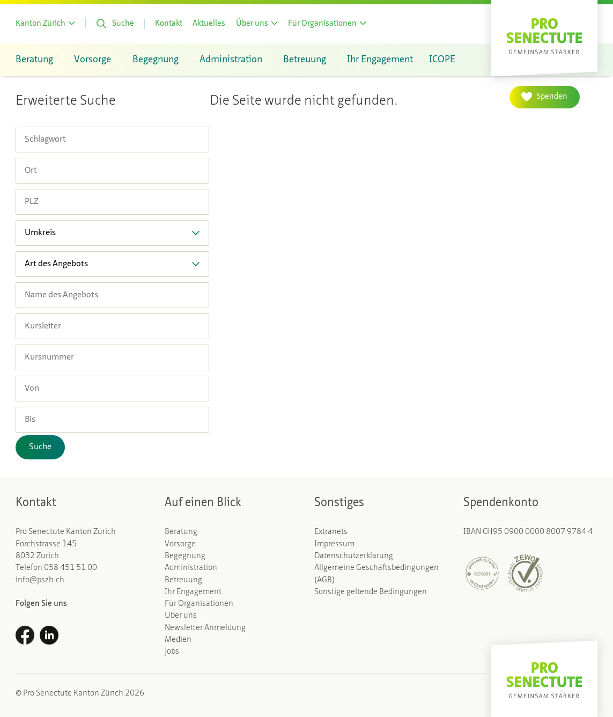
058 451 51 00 (70, 568)
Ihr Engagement (193, 592)
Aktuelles (209, 24)
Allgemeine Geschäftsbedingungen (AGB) (376, 574)
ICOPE (442, 59)
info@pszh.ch (40, 580)
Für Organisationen (199, 604)
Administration (191, 568)
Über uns (181, 616)
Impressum (334, 544)
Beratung (181, 532)
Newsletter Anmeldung (205, 628)
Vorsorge (180, 544)
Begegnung (185, 556)
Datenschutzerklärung (353, 556)
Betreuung (183, 580)
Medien (178, 640)
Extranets (331, 532)
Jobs (172, 652)
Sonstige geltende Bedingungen (370, 592)
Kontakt (168, 24)
